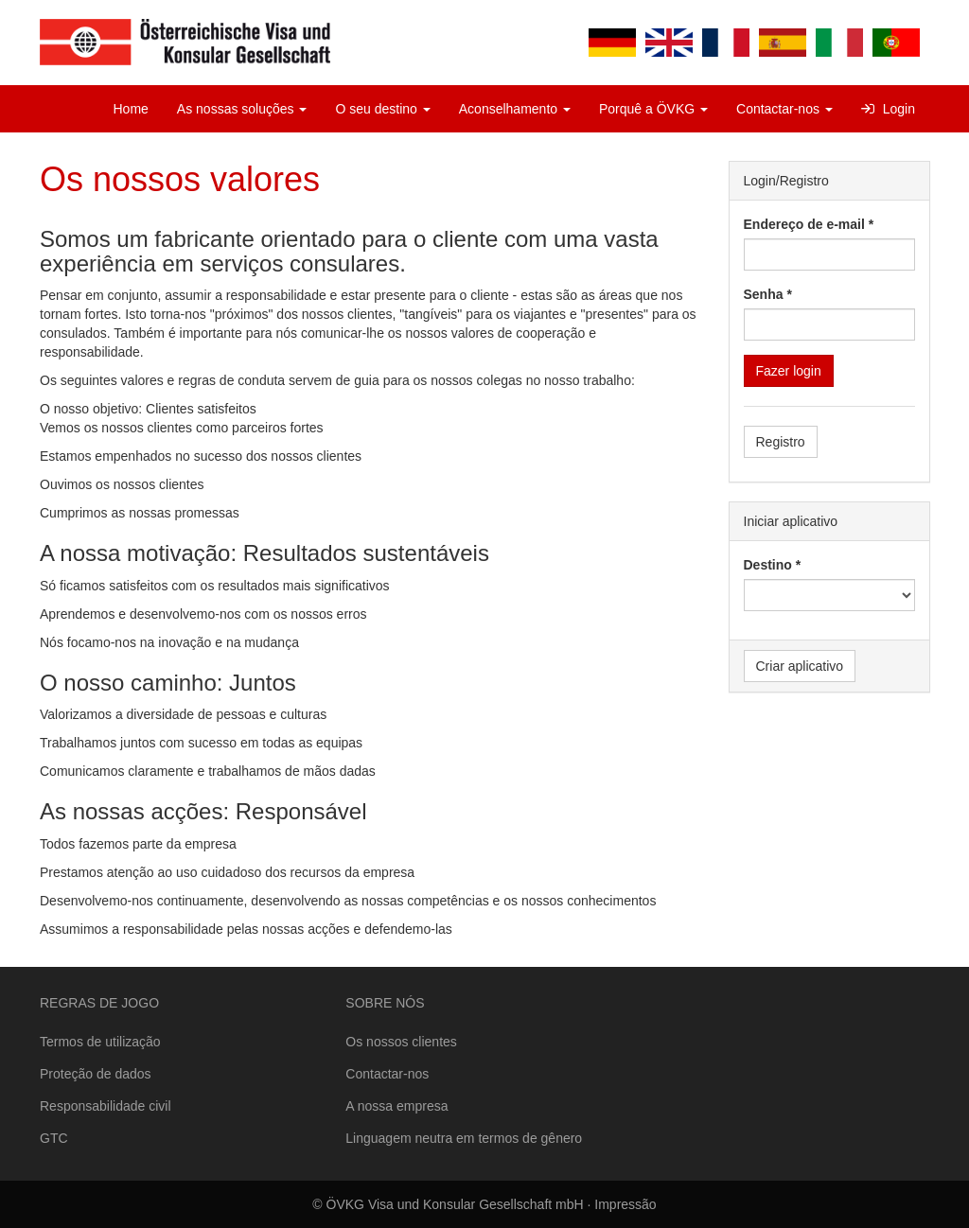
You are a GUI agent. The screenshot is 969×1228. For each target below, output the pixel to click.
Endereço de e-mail (804, 224)
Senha (764, 294)
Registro (780, 441)
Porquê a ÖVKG (653, 108)
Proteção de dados (95, 1073)
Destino (768, 564)
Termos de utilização (100, 1041)
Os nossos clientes (401, 1041)
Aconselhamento (515, 108)
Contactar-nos (784, 108)
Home (131, 108)
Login (888, 108)
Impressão (625, 1204)
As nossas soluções (242, 108)
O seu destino (382, 108)
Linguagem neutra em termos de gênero (463, 1138)
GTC (54, 1138)
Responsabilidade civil (105, 1106)
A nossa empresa (396, 1106)
